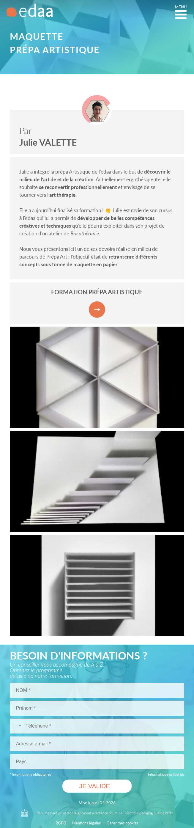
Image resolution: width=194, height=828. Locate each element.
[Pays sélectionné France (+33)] (16, 726)
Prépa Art (56, 257)
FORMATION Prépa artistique (97, 303)
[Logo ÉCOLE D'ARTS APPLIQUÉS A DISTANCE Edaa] (29, 12)
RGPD (61, 823)
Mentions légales (86, 823)
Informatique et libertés (166, 774)
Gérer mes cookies (122, 823)
